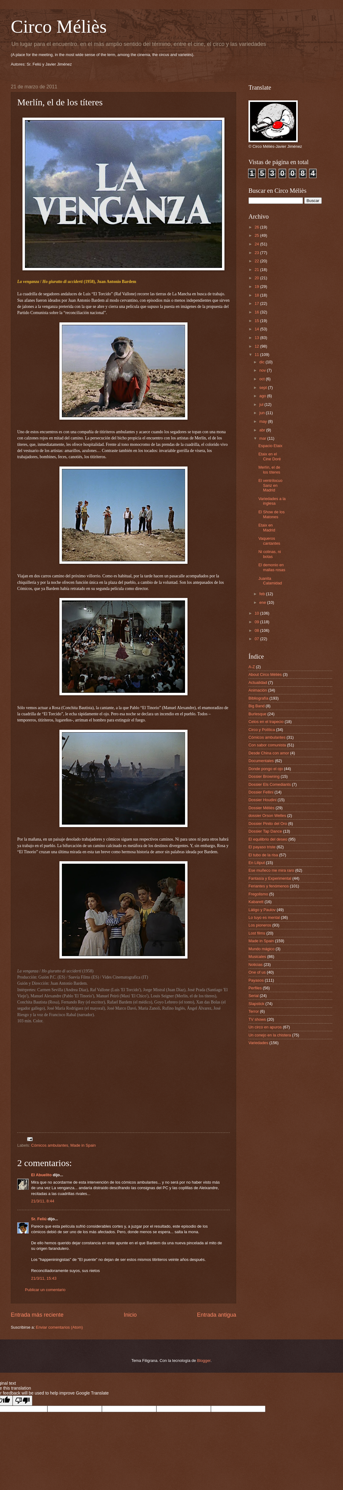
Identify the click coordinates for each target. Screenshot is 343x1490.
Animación (257, 690)
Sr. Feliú (38, 1219)
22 (257, 261)
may (263, 421)
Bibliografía (258, 698)
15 (257, 320)
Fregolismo (258, 894)
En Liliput (256, 862)
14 (257, 329)
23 (257, 252)
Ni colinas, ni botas (269, 554)
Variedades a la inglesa (272, 501)
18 (257, 295)
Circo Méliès (59, 26)
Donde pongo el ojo (265, 768)
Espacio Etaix (270, 445)
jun (262, 412)
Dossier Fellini (260, 792)
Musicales (257, 956)
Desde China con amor (268, 753)
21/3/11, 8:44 (42, 1201)
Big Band (256, 706)
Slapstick (256, 1003)
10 (257, 613)
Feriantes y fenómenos (268, 886)
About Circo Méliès (265, 674)
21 (257, 269)
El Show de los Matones (271, 514)
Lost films (256, 933)
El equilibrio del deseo (267, 839)
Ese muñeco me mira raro (271, 870)
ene (263, 602)
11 (257, 354)
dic (262, 362)
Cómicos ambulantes (49, 1145)
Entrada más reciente (37, 1315)
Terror (253, 1011)
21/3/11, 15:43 (43, 1278)
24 (257, 244)
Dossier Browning (264, 776)
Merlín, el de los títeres (269, 469)
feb (262, 594)
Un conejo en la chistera (269, 1035)
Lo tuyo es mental (264, 917)
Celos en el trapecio (266, 721)
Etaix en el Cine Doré (269, 456)
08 (257, 630)
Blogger (204, 1360)
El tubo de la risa (263, 855)
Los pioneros (259, 925)
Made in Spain (83, 1145)
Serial (253, 995)
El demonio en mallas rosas (271, 567)
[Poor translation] (22, 1400)
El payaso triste (262, 847)
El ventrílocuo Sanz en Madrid (270, 485)
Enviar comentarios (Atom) (59, 1327)
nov (263, 370)
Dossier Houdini (262, 799)
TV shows (257, 1019)
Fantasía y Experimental (269, 878)
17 (257, 303)
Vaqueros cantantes (269, 540)
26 (257, 227)
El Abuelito (41, 1175)
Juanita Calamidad (270, 580)
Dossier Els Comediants (269, 784)
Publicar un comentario (45, 1289)
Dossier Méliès (261, 808)
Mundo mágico (261, 949)
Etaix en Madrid (266, 527)
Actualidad (257, 682)
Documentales (261, 760)
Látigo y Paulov (262, 909)
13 (257, 337)
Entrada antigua (216, 1315)
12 (257, 346)
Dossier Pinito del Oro (267, 823)
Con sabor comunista (267, 745)
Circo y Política (261, 729)
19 (257, 286)
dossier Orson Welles (267, 815)
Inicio (130, 1315)
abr (262, 430)
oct (262, 379)
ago (263, 396)
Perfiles (255, 988)
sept (263, 387)
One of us (257, 972)
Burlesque (257, 714)
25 (257, 235)
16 (257, 312)
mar (263, 438)
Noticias (255, 964)
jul (261, 404)
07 (257, 638)
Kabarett (256, 901)
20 (257, 278)
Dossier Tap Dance (265, 831)
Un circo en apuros (265, 1027)
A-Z (251, 666)
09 (257, 622)
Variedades (258, 1042)
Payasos (256, 980)
